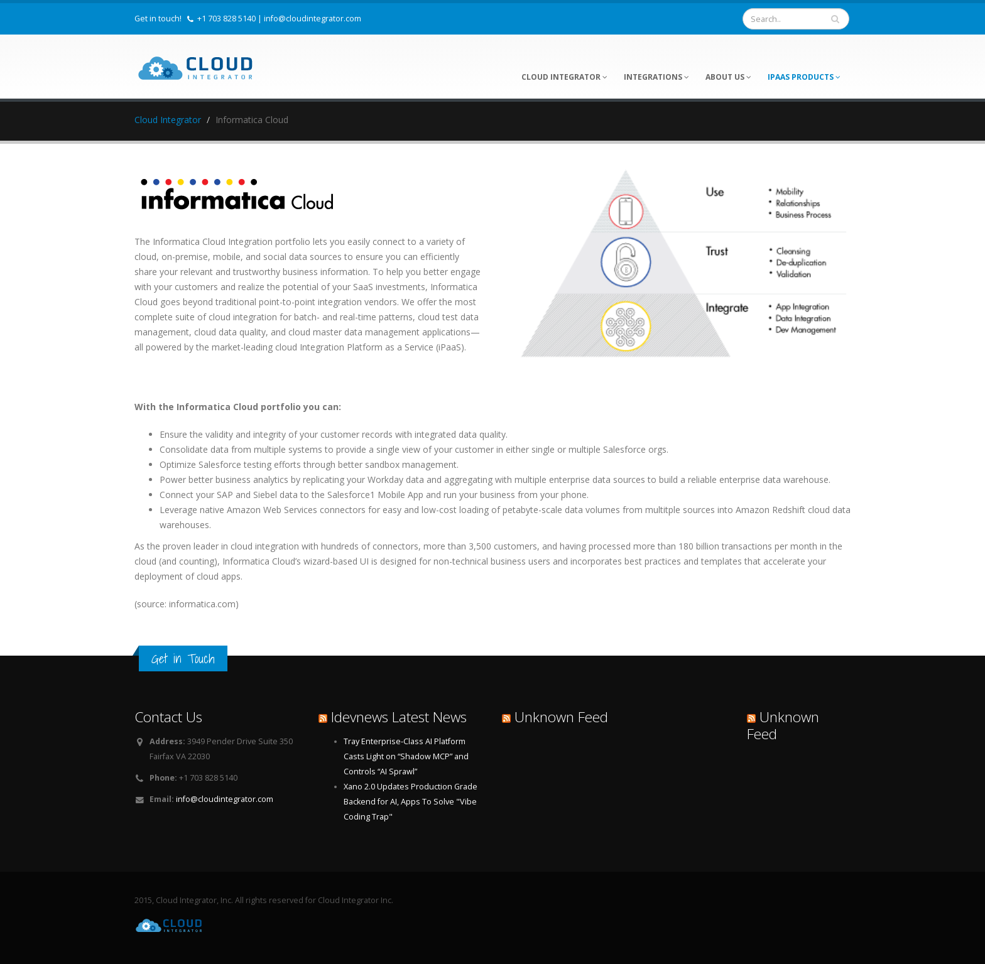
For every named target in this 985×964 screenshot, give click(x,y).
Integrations (656, 77)
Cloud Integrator (564, 77)
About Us (728, 77)
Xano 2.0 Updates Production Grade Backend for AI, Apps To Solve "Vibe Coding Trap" (410, 801)
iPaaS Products (804, 77)
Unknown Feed (561, 717)
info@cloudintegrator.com (312, 18)
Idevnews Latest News (399, 717)
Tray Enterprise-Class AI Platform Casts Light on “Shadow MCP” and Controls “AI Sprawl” (406, 756)
